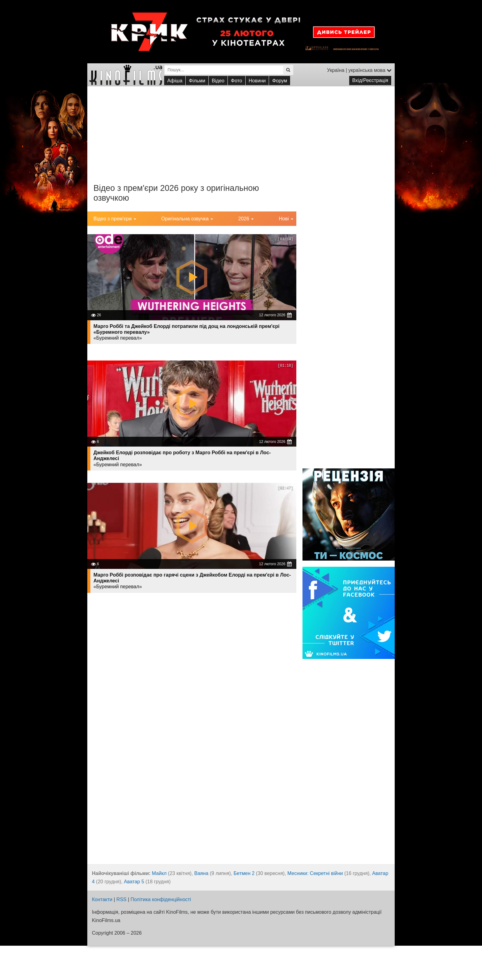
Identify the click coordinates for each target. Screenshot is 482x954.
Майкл (159, 873)
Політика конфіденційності (161, 899)
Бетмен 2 (244, 873)
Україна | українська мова (359, 70)
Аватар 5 (134, 881)
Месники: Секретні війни (315, 873)
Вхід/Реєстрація (370, 80)
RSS (122, 899)
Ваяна (201, 873)
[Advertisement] (241, 129)
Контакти (102, 899)
